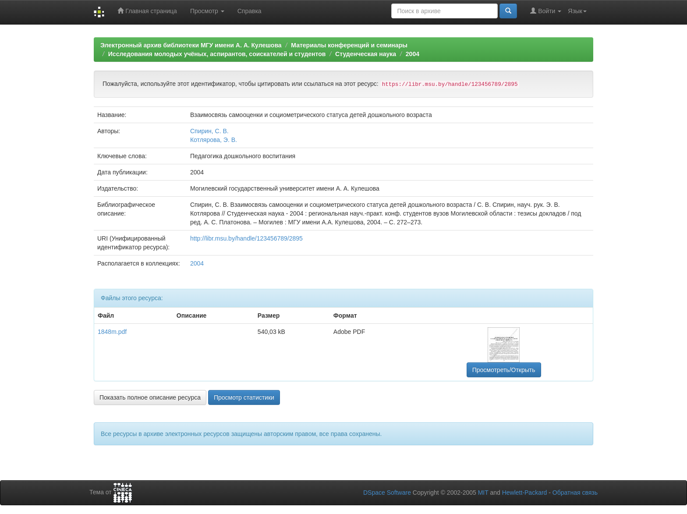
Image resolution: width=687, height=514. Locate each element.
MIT (483, 492)
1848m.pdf (112, 331)
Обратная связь (575, 492)
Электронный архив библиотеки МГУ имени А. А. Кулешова (191, 45)
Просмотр (207, 10)
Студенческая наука (365, 53)
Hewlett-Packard (524, 492)
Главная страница (147, 10)
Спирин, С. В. (209, 131)
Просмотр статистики (244, 397)
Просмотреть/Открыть (503, 369)
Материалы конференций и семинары (349, 45)
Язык (577, 10)
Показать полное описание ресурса (150, 397)
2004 (412, 53)
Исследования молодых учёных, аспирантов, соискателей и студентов (217, 53)
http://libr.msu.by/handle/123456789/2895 (246, 238)
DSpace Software (387, 492)
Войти (545, 10)
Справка (249, 10)
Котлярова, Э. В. (213, 139)
